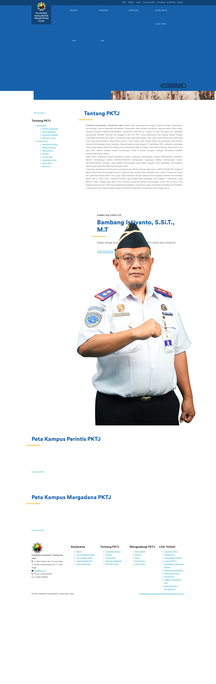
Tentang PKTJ (42, 141)
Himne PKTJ (47, 163)
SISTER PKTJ (169, 577)
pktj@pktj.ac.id (40, 571)
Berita (137, 558)
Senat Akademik (49, 132)
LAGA (138, 2)
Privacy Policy (179, 594)
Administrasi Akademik (173, 570)
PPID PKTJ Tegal (49, 138)
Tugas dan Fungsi (49, 160)
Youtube (169, 594)
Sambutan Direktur (50, 144)
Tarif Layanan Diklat (84, 558)
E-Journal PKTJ (170, 561)
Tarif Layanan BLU (83, 564)
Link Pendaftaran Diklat (85, 555)
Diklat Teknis (160, 24)
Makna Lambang (49, 147)
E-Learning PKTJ (171, 552)
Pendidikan (103, 10)
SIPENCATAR (133, 10)
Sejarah (45, 154)
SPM (102, 41)
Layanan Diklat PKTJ (84, 561)
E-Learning (161, 2)
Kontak (179, 2)
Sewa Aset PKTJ (149, 2)
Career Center (161, 10)
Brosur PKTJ (140, 561)
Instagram (157, 594)
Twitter (163, 594)
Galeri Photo (140, 564)
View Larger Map (38, 471)
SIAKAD (131, 2)
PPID (74, 41)
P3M (123, 2)
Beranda (74, 10)
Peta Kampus (47, 151)
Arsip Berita (171, 2)
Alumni (79, 552)
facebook (149, 594)
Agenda (138, 555)
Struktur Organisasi (50, 129)
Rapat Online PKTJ (172, 574)
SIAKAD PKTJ (169, 555)
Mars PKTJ (46, 166)
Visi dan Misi (47, 157)
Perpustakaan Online (173, 558)
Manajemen (42, 125)
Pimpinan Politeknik (50, 135)
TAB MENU (39, 113)
